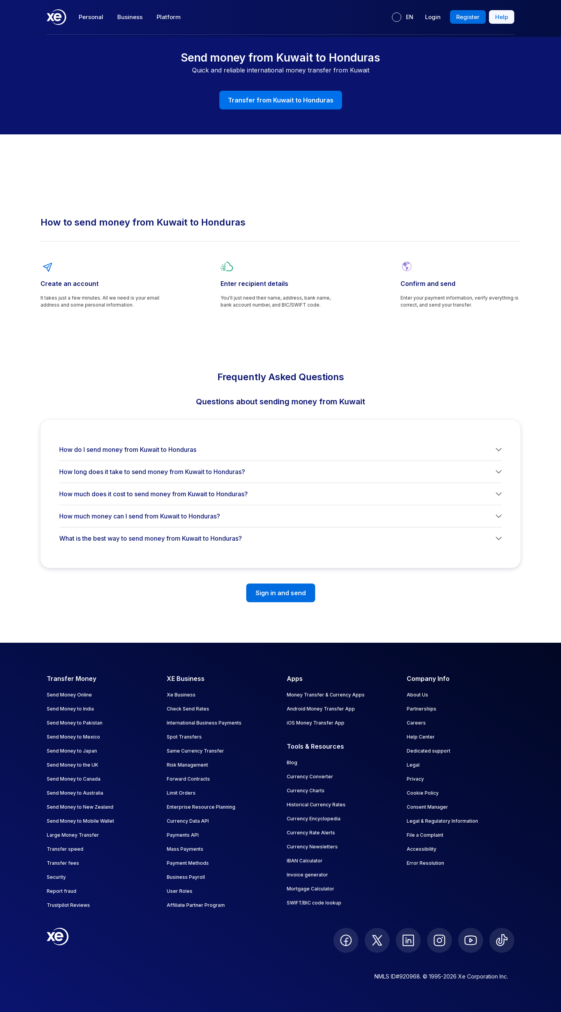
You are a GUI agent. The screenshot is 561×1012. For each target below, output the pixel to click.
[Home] (56, 17)
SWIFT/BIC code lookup (314, 903)
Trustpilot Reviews (68, 905)
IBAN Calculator (305, 861)
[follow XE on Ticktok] (501, 940)
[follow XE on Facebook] (345, 940)
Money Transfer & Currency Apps (326, 695)
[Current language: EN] (403, 17)
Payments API (183, 835)
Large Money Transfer (73, 835)
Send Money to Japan (72, 751)
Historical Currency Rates (316, 804)
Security (56, 877)
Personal (91, 17)
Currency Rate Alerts (311, 833)
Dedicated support (428, 751)
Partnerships (421, 709)
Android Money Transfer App (321, 709)
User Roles (179, 891)
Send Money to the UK (72, 765)
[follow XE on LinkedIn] (408, 940)
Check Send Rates (188, 709)
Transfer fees (63, 863)
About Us (417, 695)
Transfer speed (65, 849)
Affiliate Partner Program (196, 905)
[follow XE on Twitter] (377, 940)
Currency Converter (310, 776)
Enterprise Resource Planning (201, 807)
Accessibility (421, 849)
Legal (413, 765)
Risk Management (187, 765)
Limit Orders (181, 793)
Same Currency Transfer (195, 751)
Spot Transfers (184, 737)
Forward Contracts (188, 779)
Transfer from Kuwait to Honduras (280, 100)
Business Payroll (186, 877)
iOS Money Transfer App (315, 723)
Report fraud (61, 891)
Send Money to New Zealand (80, 807)
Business (130, 17)
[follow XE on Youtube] (470, 940)
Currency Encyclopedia (313, 819)
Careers (416, 723)
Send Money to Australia (75, 793)
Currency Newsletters (312, 847)
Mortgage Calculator (310, 889)
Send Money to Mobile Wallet (80, 821)
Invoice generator (307, 875)
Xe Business (181, 695)
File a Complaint (425, 835)
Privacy (415, 779)
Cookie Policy (423, 793)
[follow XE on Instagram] (439, 940)
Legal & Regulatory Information (442, 821)
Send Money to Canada (74, 779)
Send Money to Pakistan (74, 723)
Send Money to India (70, 709)
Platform (169, 17)
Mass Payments (185, 849)
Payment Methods (188, 863)
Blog (292, 762)
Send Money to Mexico (73, 737)
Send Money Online (69, 695)
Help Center (421, 737)
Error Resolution (425, 863)
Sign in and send (281, 593)
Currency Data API (188, 821)
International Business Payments (204, 723)
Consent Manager (427, 807)
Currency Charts (306, 790)
